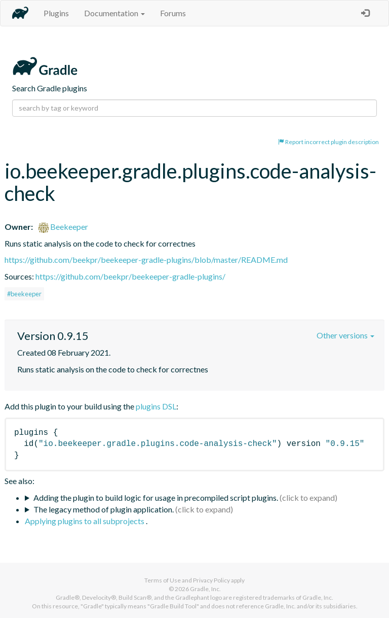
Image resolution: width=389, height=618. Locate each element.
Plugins (56, 13)
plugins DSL (156, 406)
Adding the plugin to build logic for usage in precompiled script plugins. (155, 497)
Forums (173, 13)
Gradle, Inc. (205, 589)
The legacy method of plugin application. (103, 509)
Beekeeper (63, 226)
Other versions (345, 335)
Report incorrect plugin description (328, 142)
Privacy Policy (211, 580)
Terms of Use (162, 580)
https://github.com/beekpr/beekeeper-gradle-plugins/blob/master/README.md (146, 259)
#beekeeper (24, 294)
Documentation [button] (114, 13)
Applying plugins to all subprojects (85, 521)
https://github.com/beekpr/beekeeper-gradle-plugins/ (130, 276)
